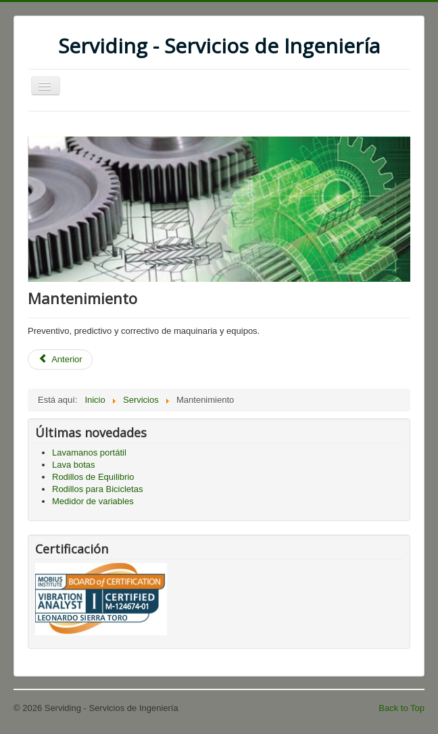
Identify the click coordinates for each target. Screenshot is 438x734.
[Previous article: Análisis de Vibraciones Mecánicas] (60, 359)
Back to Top (401, 708)
